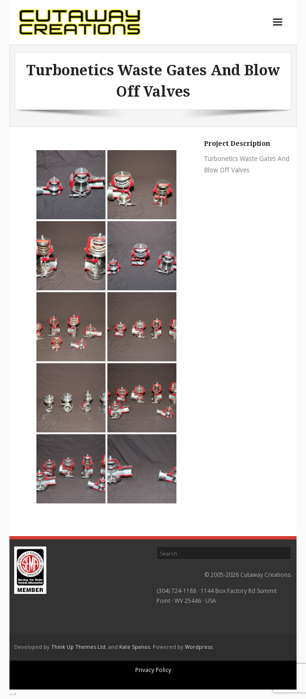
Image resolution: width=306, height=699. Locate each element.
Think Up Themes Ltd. (79, 646)
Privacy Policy (153, 670)
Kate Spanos (134, 646)
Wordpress (198, 646)
